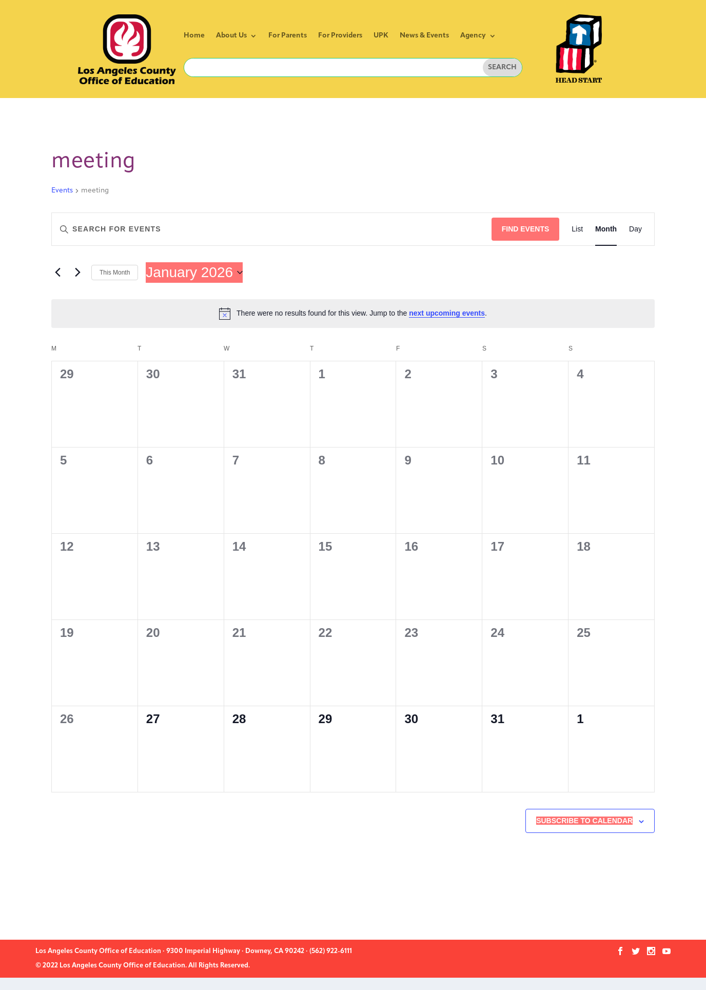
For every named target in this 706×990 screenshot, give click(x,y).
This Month (115, 272)
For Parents (287, 36)
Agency (473, 36)
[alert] (353, 313)
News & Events (424, 36)
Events (62, 191)
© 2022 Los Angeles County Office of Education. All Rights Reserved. (142, 965)
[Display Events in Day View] (635, 229)
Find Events (526, 229)
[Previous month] (57, 272)
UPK (381, 36)
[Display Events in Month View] (606, 229)
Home (194, 36)
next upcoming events (447, 313)
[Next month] (77, 272)
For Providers (340, 36)
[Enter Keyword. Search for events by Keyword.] (272, 229)
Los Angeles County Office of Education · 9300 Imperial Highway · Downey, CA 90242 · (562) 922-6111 (193, 951)
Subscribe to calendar (584, 821)
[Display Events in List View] (577, 229)
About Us (231, 36)
